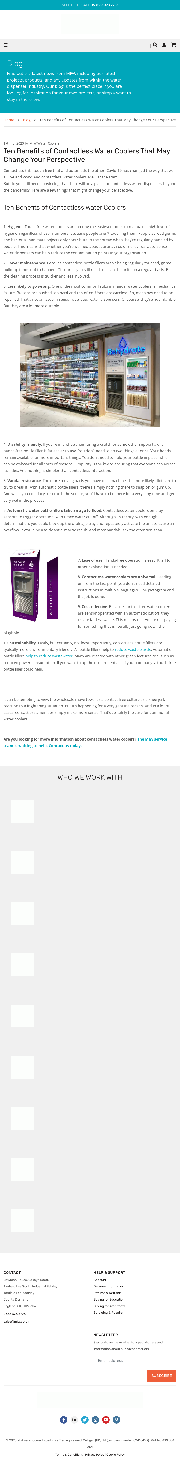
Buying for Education (109, 1300)
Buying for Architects (109, 1306)
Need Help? (90, 5)
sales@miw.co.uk (16, 1322)
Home (9, 119)
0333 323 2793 (15, 1314)
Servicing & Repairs (108, 1313)
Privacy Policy (94, 1454)
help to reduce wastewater (49, 656)
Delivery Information (109, 1286)
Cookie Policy (115, 1454)
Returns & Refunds (107, 1293)
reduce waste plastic (133, 649)
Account (100, 1280)
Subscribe (161, 1375)
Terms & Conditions (69, 1454)
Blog (27, 119)
